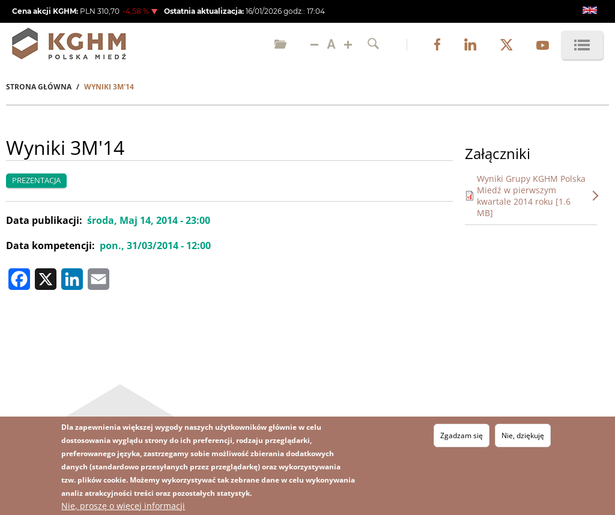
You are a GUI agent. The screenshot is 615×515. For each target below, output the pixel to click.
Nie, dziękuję (522, 437)
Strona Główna (38, 87)
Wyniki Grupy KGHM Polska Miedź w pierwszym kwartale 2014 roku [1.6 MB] (531, 195)
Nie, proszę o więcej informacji (123, 507)
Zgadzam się (461, 437)
